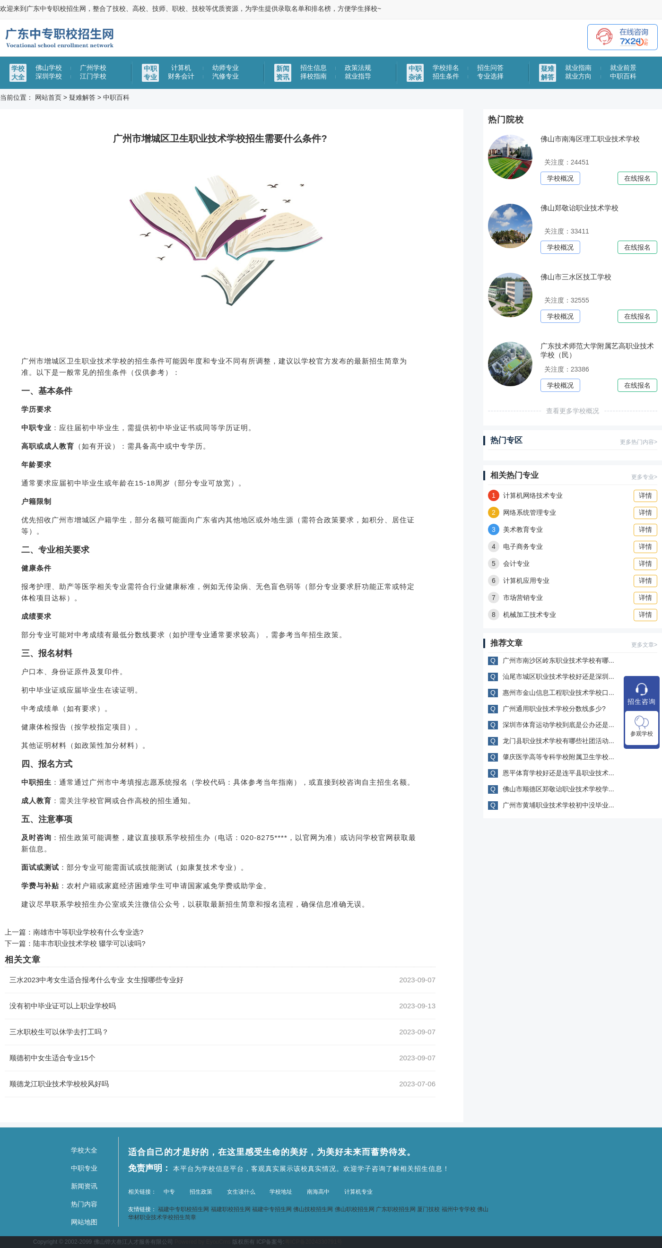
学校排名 (446, 67)
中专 (169, 1191)
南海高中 (318, 1191)
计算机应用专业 (518, 580)
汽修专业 (225, 76)
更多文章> (644, 644)
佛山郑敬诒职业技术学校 (579, 208)
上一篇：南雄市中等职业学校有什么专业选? (74, 932)
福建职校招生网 (231, 1209)
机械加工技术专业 (522, 614)
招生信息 (313, 67)
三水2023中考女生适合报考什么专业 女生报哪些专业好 (96, 980)
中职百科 (623, 76)
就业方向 (578, 76)
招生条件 (446, 76)
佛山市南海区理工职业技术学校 (590, 139)
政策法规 (358, 67)
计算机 (181, 67)
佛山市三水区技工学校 (575, 277)
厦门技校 (428, 1209)
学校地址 (281, 1191)
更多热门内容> (638, 442)
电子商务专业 (515, 546)
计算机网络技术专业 (525, 495)
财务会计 (181, 76)
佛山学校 (48, 67)
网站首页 (48, 97)
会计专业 (509, 563)
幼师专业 (225, 67)
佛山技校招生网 (313, 1209)
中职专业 (84, 1168)
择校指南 (313, 76)
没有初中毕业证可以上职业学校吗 (62, 1006)
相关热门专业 (514, 475)
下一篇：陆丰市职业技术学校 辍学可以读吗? (75, 943)
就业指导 (358, 76)
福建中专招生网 (272, 1209)
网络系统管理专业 (522, 512)
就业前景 (623, 67)
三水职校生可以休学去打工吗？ (59, 1032)
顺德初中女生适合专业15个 (52, 1058)
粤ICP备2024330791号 (314, 1242)
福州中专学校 (459, 1209)
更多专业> (644, 477)
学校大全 (84, 1150)
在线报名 (637, 178)
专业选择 (490, 76)
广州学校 (93, 67)
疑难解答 (82, 97)
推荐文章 (506, 643)
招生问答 (490, 67)
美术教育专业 (515, 529)
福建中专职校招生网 (183, 1209)
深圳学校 (48, 76)
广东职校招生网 (396, 1209)
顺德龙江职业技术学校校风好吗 (59, 1084)
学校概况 (560, 178)
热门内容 (84, 1204)
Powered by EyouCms (202, 1242)
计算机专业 (358, 1191)
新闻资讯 (84, 1186)
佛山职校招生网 (355, 1209)
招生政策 (201, 1191)
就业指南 (578, 67)
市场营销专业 (515, 597)
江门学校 (93, 76)
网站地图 (84, 1222)
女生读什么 (241, 1191)
